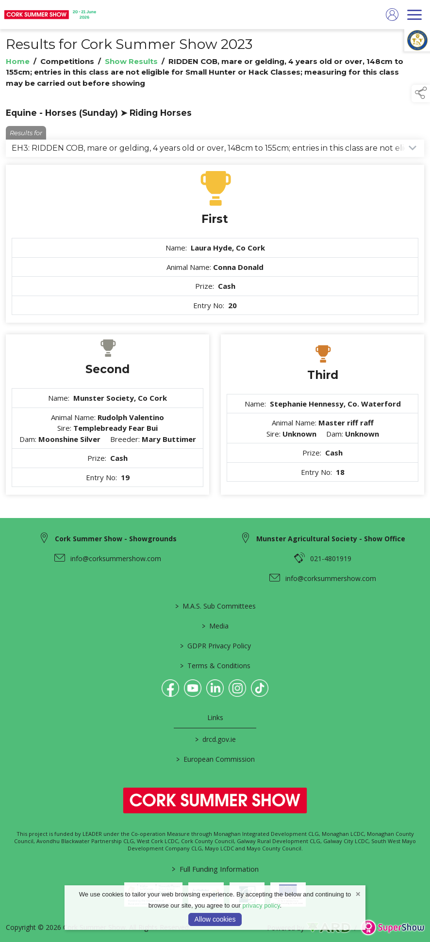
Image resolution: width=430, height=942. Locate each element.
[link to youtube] (192, 688)
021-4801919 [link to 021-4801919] (330, 558)
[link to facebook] (170, 688)
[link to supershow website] (392, 927)
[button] (421, 93)
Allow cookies (215, 919)
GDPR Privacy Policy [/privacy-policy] (215, 645)
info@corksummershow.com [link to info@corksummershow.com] (115, 558)
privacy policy (261, 905)
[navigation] (414, 14)
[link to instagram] (237, 688)
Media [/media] (215, 625)
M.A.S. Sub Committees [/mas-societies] (215, 606)
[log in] (392, 14)
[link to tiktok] (259, 688)
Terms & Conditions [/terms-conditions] (215, 665)
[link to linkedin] (215, 688)
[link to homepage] (50, 14)
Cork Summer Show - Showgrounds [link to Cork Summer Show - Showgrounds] (116, 538)
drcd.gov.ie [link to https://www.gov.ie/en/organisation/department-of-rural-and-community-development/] (215, 739)
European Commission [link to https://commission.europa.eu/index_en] (215, 759)
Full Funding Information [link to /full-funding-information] (215, 869)
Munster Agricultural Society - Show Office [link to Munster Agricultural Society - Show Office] (330, 538)
